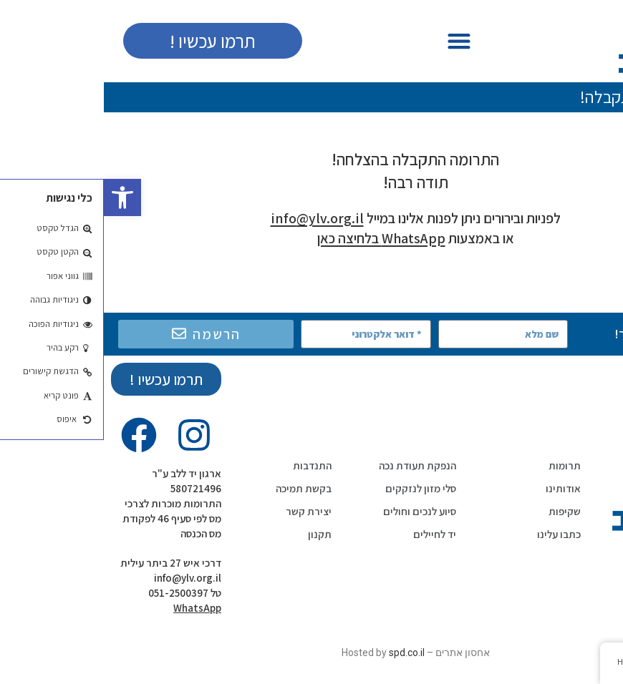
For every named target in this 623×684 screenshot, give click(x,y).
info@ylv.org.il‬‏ (83, 578)
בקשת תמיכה (200, 488)
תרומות (461, 465)
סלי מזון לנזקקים (316, 488)
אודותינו (459, 488)
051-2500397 (74, 593)
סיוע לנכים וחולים (315, 511)
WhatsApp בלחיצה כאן (277, 238)
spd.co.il (303, 652)
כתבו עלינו (455, 534)
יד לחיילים (330, 534)
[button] (18, 197)
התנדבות (208, 465)
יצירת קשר (205, 511)
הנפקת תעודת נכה (313, 465)
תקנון (216, 534)
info (213, 218)
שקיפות (461, 511)
